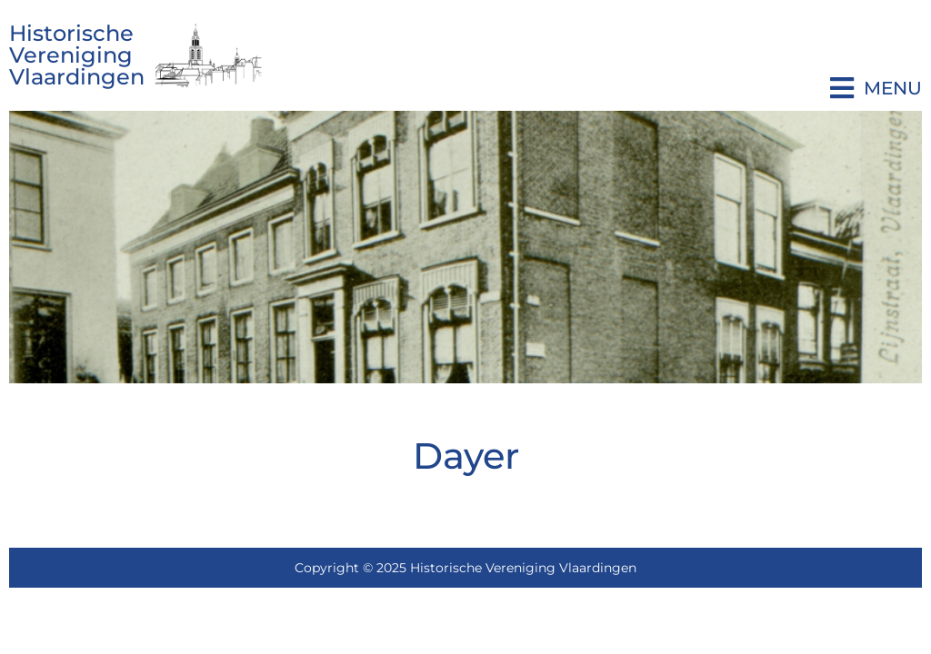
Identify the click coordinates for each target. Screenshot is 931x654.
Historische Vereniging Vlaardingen (77, 55)
